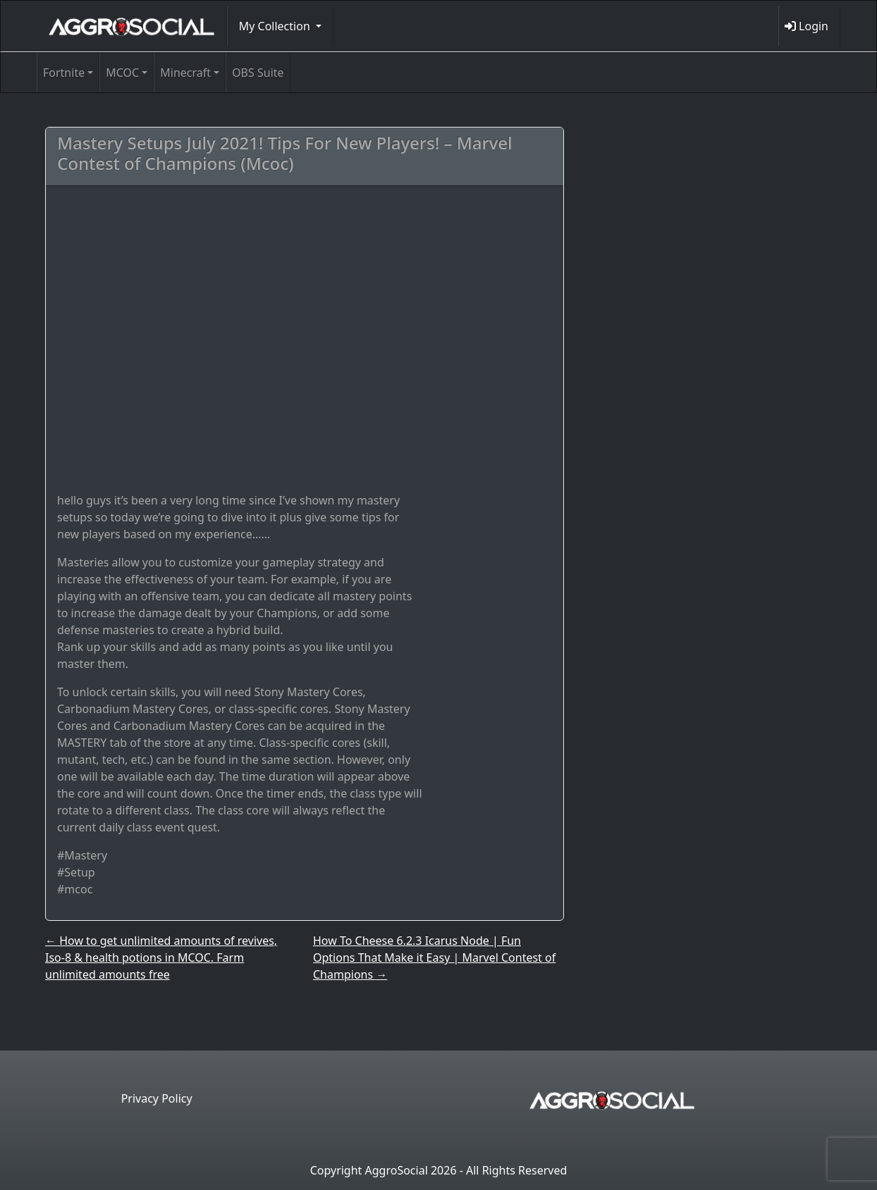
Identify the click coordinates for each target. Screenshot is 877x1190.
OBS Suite (257, 72)
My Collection (276, 26)
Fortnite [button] (64, 72)
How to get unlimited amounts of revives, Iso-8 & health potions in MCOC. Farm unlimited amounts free (161, 957)
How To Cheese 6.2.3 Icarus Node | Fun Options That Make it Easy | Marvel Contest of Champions (434, 957)
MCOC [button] (122, 72)
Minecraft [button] (185, 72)
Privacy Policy (156, 1098)
